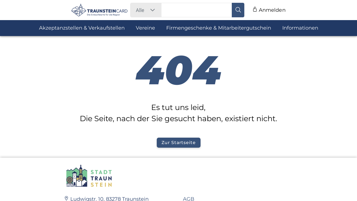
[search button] (238, 10)
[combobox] (140, 10)
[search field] (197, 10)
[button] (152, 10)
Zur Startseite (178, 142)
